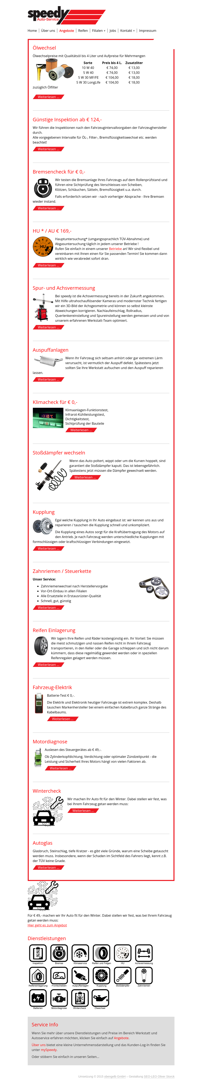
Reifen (83, 31)
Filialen (97, 31)
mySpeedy (49, 1050)
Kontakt (126, 31)
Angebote (66, 31)
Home (32, 31)
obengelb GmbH (115, 1076)
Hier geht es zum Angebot (47, 925)
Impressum (147, 31)
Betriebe (115, 248)
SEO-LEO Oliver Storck (159, 1076)
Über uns (48, 31)
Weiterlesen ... (48, 97)
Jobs (113, 31)
